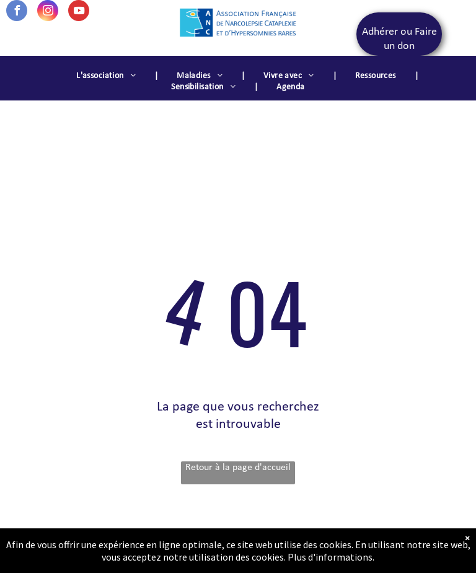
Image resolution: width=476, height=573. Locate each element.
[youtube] (78, 12)
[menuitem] (108, 76)
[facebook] (16, 12)
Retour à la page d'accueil (238, 468)
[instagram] (47, 12)
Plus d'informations (330, 557)
